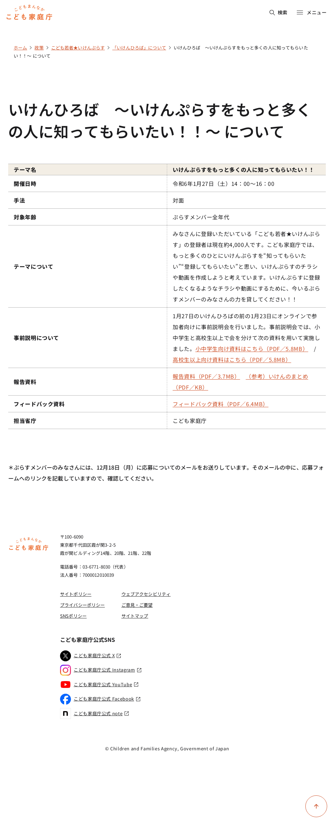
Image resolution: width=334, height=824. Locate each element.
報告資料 (25, 382)
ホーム (20, 47)
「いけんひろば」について (139, 47)
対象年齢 (25, 217)
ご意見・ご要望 (137, 605)
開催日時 (25, 183)
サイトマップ (134, 616)
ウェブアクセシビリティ (146, 594)
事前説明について (36, 338)
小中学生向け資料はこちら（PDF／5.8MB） (251, 348)
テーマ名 (25, 169)
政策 (38, 47)
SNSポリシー (73, 616)
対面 (178, 200)
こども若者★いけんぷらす (78, 47)
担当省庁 (25, 420)
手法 (19, 200)
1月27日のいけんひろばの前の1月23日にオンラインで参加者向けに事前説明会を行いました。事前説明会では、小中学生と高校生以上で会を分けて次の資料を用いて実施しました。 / (247, 338)
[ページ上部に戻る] (316, 806)
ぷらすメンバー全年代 (201, 217)
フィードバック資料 (39, 404)
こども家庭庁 (190, 420)
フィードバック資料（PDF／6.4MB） (220, 404)
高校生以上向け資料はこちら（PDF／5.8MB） (232, 359)
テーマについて (33, 266)
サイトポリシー (75, 594)
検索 (279, 12)
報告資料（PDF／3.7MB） (206, 376)
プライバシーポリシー (82, 605)
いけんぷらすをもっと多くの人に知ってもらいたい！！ (244, 169)
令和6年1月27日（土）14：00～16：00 (224, 183)
